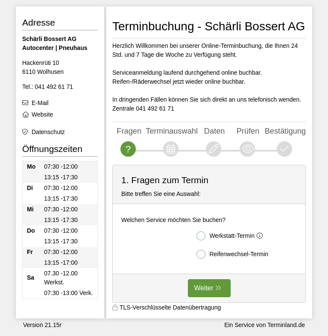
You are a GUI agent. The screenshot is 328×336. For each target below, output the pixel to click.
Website (42, 114)
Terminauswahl (172, 130)
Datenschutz (48, 132)
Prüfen (248, 130)
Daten (214, 130)
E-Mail (40, 102)
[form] (209, 234)
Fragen (129, 130)
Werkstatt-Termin (231, 235)
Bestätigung (285, 130)
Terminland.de (286, 324)
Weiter (204, 288)
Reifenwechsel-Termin (232, 254)
